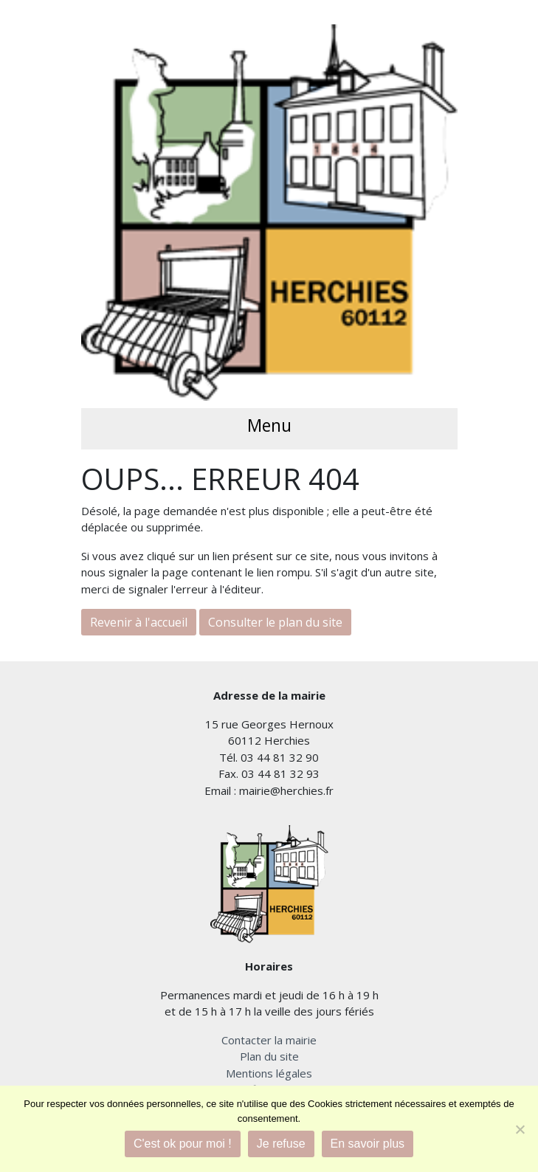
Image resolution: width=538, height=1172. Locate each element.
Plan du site (269, 1056)
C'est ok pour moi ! (183, 1143)
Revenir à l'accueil (138, 622)
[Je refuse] (519, 1129)
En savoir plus (368, 1143)
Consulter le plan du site (275, 622)
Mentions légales (269, 1073)
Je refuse (281, 1143)
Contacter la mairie (269, 1040)
